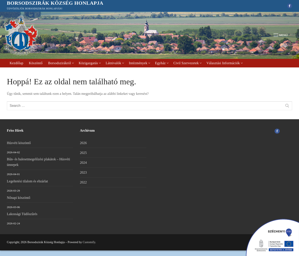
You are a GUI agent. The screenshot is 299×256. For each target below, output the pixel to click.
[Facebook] (289, 5)
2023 (83, 172)
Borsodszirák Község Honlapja (55, 3)
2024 (83, 162)
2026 (83, 143)
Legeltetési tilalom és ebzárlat (27, 181)
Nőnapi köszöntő (18, 197)
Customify (89, 242)
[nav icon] (280, 35)
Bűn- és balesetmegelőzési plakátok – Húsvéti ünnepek (38, 162)
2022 (83, 182)
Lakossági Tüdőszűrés (22, 214)
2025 (83, 153)
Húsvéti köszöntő (19, 143)
